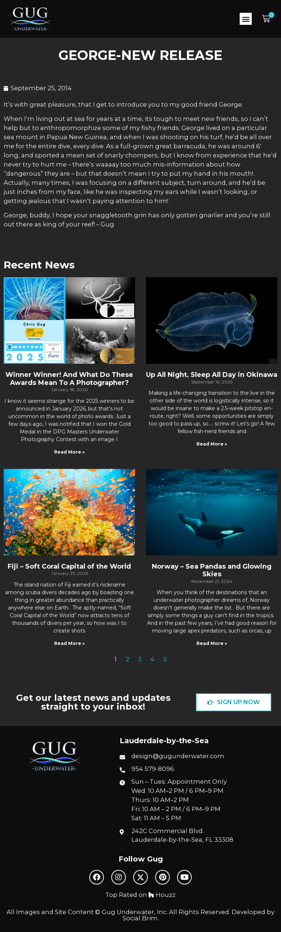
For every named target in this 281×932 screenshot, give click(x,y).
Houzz (162, 894)
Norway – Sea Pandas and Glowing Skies (211, 570)
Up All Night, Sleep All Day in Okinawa (211, 375)
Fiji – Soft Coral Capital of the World (69, 566)
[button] (246, 19)
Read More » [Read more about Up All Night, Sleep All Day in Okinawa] (211, 444)
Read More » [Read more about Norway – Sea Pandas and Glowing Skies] (211, 643)
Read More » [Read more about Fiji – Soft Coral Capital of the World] (69, 643)
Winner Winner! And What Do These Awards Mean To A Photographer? (69, 379)
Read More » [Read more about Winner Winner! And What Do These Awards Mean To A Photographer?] (69, 452)
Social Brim (140, 918)
